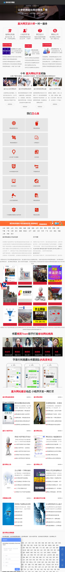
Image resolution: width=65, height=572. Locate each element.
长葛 (36, 499)
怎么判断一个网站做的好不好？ (23, 427)
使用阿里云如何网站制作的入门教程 (23, 382)
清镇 (52, 533)
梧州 (11, 528)
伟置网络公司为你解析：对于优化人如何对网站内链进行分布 (54, 439)
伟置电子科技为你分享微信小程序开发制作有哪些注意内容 (23, 412)
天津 (42, 187)
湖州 (41, 205)
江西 (12, 187)
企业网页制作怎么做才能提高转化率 (40, 281)
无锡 (35, 506)
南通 (28, 506)
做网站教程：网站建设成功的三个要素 (23, 375)
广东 (46, 187)
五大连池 (15, 521)
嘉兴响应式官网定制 (43, 493)
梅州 (14, 506)
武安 (18, 511)
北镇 (46, 518)
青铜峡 (18, 528)
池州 (46, 499)
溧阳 (48, 506)
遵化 (25, 511)
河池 (45, 526)
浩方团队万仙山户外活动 (10, 260)
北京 (51, 187)
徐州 (31, 506)
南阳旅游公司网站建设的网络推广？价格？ (25, 240)
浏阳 (4, 509)
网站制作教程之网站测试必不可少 (23, 378)
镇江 (41, 506)
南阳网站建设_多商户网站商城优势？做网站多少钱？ (10, 281)
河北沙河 (10, 511)
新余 (14, 526)
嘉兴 (43, 205)
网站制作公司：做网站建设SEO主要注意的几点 (53, 476)
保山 (7, 516)
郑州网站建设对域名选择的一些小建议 (54, 382)
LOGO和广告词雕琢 (9, 142)
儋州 (25, 535)
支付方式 (20, 564)
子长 (17, 514)
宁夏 (4, 187)
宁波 (48, 205)
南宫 (15, 511)
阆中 (46, 502)
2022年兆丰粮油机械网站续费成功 (55, 281)
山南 (30, 531)
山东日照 (49, 511)
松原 (30, 516)
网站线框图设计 (36, 128)
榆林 (40, 514)
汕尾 (10, 506)
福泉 (25, 533)
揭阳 (47, 504)
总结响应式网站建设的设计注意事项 (11, 61)
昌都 (40, 531)
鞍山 (10, 518)
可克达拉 (48, 521)
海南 (33, 185)
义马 (26, 499)
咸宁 (10, 504)
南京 (38, 506)
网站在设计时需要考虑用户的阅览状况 (51, 64)
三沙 (28, 535)
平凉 (20, 531)
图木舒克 (12, 523)
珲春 (40, 516)
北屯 (4, 523)
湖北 (55, 187)
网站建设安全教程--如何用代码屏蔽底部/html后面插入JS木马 (23, 371)
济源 (23, 499)
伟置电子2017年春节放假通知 (23, 448)
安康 (37, 514)
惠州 (17, 506)
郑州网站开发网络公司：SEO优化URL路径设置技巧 (54, 442)
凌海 (49, 518)
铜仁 (55, 533)
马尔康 (35, 502)
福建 (24, 185)
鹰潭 (10, 526)
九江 (28, 526)
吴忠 (33, 528)
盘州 (48, 533)
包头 (48, 535)
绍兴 (38, 205)
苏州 (45, 506)
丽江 (57, 514)
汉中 (44, 514)
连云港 (24, 506)
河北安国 (54, 509)
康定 (31, 502)
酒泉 (17, 531)
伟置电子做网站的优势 (23, 461)
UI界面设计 (50, 128)
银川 (40, 528)
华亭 (4, 531)
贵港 (58, 526)
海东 (15, 533)
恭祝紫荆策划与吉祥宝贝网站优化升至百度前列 (54, 408)
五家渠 (7, 523)
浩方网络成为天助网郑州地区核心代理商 (23, 442)
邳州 (52, 506)
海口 (35, 535)
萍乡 (25, 526)
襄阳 (37, 504)
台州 (53, 205)
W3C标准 (23, 142)
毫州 (49, 499)
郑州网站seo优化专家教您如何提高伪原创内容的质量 (54, 415)
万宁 (10, 535)
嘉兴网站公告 (7, 421)
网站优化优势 (19, 475)
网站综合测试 (23, 171)
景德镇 (17, 526)
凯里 (31, 533)
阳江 (44, 504)
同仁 (11, 533)
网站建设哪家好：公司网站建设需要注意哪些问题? (54, 483)
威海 (54, 511)
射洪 (57, 502)
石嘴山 (36, 528)
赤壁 (17, 504)
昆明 (17, 516)
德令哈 (59, 531)
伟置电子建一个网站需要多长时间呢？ (54, 375)
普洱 (54, 514)
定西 (10, 531)
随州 (20, 504)
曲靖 (14, 516)
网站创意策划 (23, 128)
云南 (4, 185)
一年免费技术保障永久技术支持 (9, 171)
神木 (14, 514)
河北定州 (5, 511)
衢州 (58, 205)
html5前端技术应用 (36, 142)
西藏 (53, 185)
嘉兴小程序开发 (8, 387)
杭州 (51, 205)
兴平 (30, 514)
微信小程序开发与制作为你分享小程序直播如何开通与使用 (23, 408)
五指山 (21, 535)
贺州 (48, 526)
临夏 (50, 528)
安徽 (59, 187)
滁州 (18, 502)
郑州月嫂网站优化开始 (30, 65)
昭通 (4, 516)
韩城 (24, 514)
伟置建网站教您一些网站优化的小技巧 (54, 405)
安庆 (7, 502)
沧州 (45, 509)
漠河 (57, 518)
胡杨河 (40, 521)
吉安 (7, 526)
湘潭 (20, 509)
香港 (49, 185)
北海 (8, 528)
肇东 (7, 521)
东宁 (26, 521)
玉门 (57, 528)
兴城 (17, 518)
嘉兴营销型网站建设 (15, 493)
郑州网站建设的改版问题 (53, 471)
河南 (8, 190)
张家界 (27, 509)
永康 (59, 203)
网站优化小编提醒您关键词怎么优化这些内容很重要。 (54, 394)
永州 (14, 509)
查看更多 (10, 104)
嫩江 (23, 521)
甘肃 (58, 185)
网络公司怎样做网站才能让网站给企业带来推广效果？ (54, 427)
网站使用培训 (50, 157)
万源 (39, 502)
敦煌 (54, 528)
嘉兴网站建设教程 (8, 354)
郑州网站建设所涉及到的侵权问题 (54, 469)
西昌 (28, 502)
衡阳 (31, 509)
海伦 (4, 521)
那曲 (27, 531)
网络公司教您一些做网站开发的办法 (54, 435)
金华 (36, 205)
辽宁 (30, 187)
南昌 (21, 526)
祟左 (38, 526)
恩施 (7, 504)
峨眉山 (50, 502)
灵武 (23, 528)
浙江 (16, 187)
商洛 (34, 514)
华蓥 (43, 502)
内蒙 (29, 185)
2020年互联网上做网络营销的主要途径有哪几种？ (54, 378)
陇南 (7, 531)
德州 (41, 511)
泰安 (57, 511)
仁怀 (41, 533)
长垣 (33, 499)
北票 (24, 518)
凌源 (20, 518)
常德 (35, 509)
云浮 (50, 504)
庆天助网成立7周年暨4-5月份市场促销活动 (23, 439)
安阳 (39, 499)
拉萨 (37, 531)
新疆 (20, 187)
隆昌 (54, 502)
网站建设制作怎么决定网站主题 (54, 479)
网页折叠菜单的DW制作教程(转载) (22, 360)
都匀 (28, 533)
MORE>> (29, 353)
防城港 (4, 528)
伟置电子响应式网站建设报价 (10, 59)
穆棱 (29, 521)
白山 (44, 516)
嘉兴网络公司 (38, 421)
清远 (7, 506)
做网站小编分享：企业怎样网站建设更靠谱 (55, 240)
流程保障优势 (19, 471)
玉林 (55, 526)
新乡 (10, 499)
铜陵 (4, 502)
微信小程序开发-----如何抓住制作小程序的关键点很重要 (23, 405)
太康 (29, 499)
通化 (4, 518)
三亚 (31, 535)
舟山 (56, 205)
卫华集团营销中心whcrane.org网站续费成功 (10, 240)
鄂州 (34, 504)
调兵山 (31, 518)
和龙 (34, 516)
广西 (8, 187)
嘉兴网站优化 (38, 387)
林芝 (34, 531)
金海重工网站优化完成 (52, 411)
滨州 (38, 511)
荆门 (30, 504)
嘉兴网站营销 (38, 354)
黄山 (53, 499)
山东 (12, 185)
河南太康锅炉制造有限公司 (25, 260)
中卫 (26, 528)
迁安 (21, 511)
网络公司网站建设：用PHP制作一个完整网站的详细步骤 (54, 449)
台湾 (37, 185)
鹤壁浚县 (18, 499)
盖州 (43, 518)
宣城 (59, 499)
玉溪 (10, 516)
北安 (19, 521)
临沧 (50, 514)
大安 (57, 516)
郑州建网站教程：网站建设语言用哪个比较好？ (23, 368)
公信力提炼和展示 (37, 157)
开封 (14, 499)
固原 (29, 528)
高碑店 (49, 509)
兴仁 (35, 533)
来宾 (41, 526)
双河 (53, 521)
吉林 (34, 187)
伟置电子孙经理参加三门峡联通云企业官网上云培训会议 (40, 240)
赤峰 (41, 535)
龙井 (37, 516)
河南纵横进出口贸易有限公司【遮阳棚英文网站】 (55, 261)
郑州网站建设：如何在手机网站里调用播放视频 (54, 368)
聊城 (31, 511)
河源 (54, 504)
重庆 (25, 502)
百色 (52, 526)
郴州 (17, 509)
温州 (46, 205)
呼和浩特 (53, 535)
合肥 (56, 499)
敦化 (47, 516)
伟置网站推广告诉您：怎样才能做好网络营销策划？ (54, 371)
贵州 (41, 185)
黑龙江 (25, 187)
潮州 (57, 504)
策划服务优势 (19, 482)
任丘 (41, 509)
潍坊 (7, 514)
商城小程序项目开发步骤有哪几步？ (23, 394)
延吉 (54, 516)
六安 (15, 502)
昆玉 (44, 521)
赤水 (45, 533)
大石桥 (38, 518)
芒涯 (55, 531)
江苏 (38, 187)
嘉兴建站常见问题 (39, 455)
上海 (4, 190)
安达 (10, 521)
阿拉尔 (17, 523)
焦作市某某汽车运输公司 (25, 281)
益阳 (24, 509)
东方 (7, 535)
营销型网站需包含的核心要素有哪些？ (40, 261)
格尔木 (4, 533)
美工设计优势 (19, 478)
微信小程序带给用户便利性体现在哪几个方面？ (23, 415)
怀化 (10, 509)
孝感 (27, 504)
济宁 (4, 514)
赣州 (31, 526)
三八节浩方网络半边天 (21, 445)
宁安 (33, 521)
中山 (4, 506)
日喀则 (44, 531)
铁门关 (56, 521)
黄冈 (24, 504)
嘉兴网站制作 (25, 493)
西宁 (18, 533)
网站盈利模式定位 (9, 128)
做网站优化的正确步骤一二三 (54, 401)
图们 (50, 516)
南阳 (7, 499)
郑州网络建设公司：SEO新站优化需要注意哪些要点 (54, 445)
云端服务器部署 (23, 157)
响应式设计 (9, 157)
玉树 (8, 533)
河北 (16, 185)
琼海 (17, 535)
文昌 (14, 535)
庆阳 (14, 531)
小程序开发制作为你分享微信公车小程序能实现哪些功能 (23, 401)
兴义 (38, 533)
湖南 (20, 185)
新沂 (55, 506)
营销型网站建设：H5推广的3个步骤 (11, 66)
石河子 (22, 523)
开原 (27, 518)
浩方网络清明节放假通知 (22, 434)
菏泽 (35, 511)
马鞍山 (11, 502)
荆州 (14, 504)
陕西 (8, 185)
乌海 (45, 535)
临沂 (45, 511)
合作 (47, 528)
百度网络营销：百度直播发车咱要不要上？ (54, 360)
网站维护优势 (19, 468)
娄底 (7, 509)
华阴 (20, 514)
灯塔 (35, 518)
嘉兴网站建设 (6, 493)
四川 (12, 190)
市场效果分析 (50, 142)
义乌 (43, 523)
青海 (45, 185)
